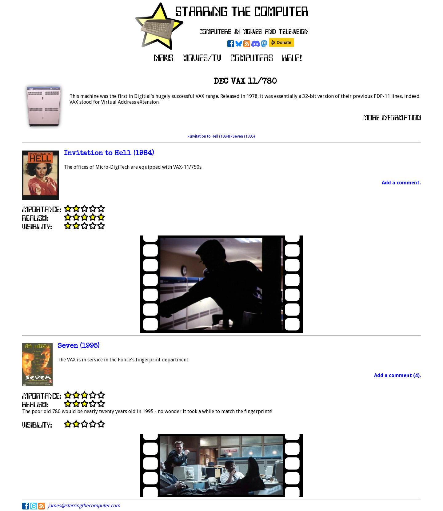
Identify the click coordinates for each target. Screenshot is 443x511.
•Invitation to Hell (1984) (209, 136)
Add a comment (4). (397, 375)
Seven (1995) (78, 346)
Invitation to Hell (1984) (109, 153)
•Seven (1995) (243, 136)
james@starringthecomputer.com (84, 506)
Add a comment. (401, 183)
